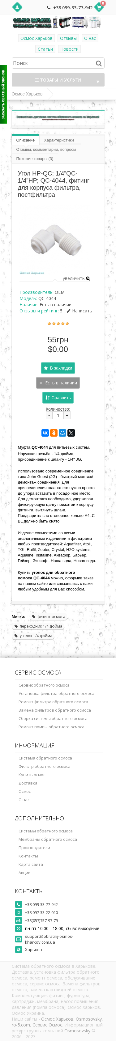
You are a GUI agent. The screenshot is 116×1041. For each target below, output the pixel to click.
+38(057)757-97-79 (41, 920)
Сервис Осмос (47, 1025)
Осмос (25, 791)
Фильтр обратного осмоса (45, 766)
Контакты (28, 856)
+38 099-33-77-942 (72, 8)
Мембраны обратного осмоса (48, 839)
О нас (90, 38)
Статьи (45, 49)
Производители (34, 847)
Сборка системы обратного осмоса (53, 718)
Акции (25, 872)
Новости (69, 49)
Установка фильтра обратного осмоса (56, 693)
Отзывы (68, 38)
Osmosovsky (89, 1019)
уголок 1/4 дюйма (33, 635)
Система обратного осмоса (45, 758)
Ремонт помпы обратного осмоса (51, 727)
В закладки (61, 368)
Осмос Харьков (36, 38)
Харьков (33, 949)
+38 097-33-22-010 (41, 912)
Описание (25, 140)
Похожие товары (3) (35, 158)
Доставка (28, 783)
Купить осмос (32, 774)
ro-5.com (21, 1025)
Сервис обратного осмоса (44, 685)
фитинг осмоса (48, 616)
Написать (79, 311)
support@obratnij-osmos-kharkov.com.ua (49, 939)
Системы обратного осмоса (46, 831)
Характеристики (59, 140)
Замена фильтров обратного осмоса (55, 710)
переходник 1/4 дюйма (38, 626)
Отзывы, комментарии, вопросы (46, 149)
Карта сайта (31, 864)
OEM (60, 292)
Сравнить (61, 397)
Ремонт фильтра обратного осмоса (53, 702)
